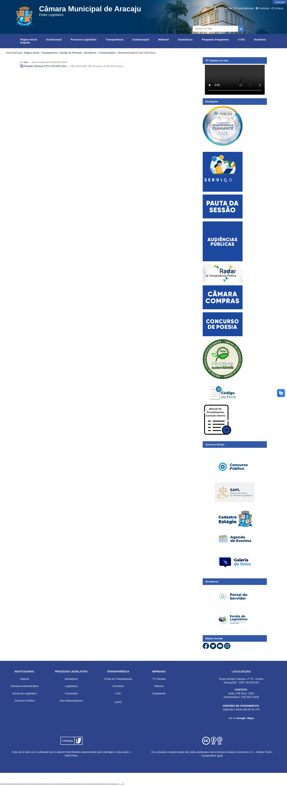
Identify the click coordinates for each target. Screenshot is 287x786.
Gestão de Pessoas (71, 52)
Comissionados (107, 52)
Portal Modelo (73, 752)
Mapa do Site (224, 8)
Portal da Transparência (118, 678)
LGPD (118, 702)
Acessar (279, 2)
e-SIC (241, 39)
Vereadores (71, 678)
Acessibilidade (245, 8)
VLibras (278, 8)
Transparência (114, 39)
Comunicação (140, 39)
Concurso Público (25, 700)
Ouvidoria (260, 39)
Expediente (158, 693)
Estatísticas (185, 39)
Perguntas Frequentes (215, 39)
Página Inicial (28, 39)
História (24, 678)
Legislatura (71, 686)
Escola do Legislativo (25, 693)
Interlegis (108, 752)
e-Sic (118, 693)
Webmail (163, 39)
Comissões (71, 693)
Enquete (25, 42)
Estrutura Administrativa (24, 686)
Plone (74, 755)
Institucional (54, 39)
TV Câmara (159, 678)
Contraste (263, 8)
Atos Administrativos (71, 700)
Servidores (90, 52)
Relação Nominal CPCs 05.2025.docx (44, 66)
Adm (26, 62)
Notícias (159, 686)
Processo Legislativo (84, 39)
